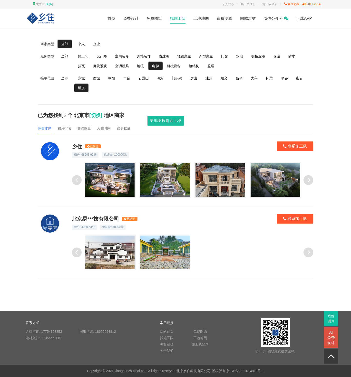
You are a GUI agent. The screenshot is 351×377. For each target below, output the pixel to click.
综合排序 (44, 128)
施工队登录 (270, 4)
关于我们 (167, 351)
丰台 (126, 78)
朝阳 (111, 78)
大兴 (254, 78)
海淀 (160, 78)
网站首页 (167, 332)
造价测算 (224, 18)
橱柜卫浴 (258, 56)
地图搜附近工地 (165, 120)
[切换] (49, 4)
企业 (96, 44)
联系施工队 (295, 146)
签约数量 (84, 128)
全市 (64, 78)
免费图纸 (154, 18)
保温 (276, 56)
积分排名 (64, 128)
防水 (291, 56)
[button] (308, 180)
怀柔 (269, 78)
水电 (239, 56)
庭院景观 (100, 66)
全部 (64, 44)
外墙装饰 (144, 56)
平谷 (284, 78)
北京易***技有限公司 (104, 218)
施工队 (83, 56)
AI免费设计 (331, 337)
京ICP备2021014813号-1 (245, 371)
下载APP (304, 18)
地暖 (140, 66)
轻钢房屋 (184, 56)
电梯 (155, 66)
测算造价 (167, 344)
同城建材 (248, 18)
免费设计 (131, 18)
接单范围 (47, 78)
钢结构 (194, 66)
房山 (193, 78)
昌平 (239, 78)
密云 (299, 78)
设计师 (102, 56)
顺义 (224, 78)
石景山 (143, 78)
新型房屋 (206, 56)
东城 (81, 78)
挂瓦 (81, 66)
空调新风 (122, 66)
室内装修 (122, 56)
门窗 (224, 56)
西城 (96, 78)
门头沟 (177, 78)
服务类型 (47, 56)
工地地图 (201, 18)
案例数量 (123, 128)
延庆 (81, 88)
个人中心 (228, 4)
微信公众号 (275, 18)
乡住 (86, 146)
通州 (208, 78)
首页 (111, 18)
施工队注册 (248, 4)
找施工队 (177, 18)
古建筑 (164, 56)
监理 (210, 66)
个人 (81, 44)
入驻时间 (104, 128)
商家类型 (47, 44)
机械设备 (174, 66)
